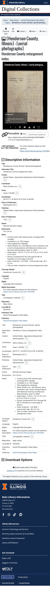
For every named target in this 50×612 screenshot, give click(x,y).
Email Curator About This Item (25, 467)
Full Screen (38, 127)
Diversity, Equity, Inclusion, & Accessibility (18, 534)
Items (8, 23)
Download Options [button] (17, 460)
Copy (23, 134)
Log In (46, 3)
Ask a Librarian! (7, 509)
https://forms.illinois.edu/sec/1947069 (34, 151)
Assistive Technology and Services (15, 529)
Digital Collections (20, 9)
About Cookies (7, 577)
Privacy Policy (23, 577)
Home (5, 20)
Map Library (14, 20)
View (43, 31)
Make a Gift (6, 558)
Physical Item (6, 31)
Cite (13, 30)
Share (32, 31)
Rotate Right (20, 127)
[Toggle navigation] (47, 9)
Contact (21, 31)
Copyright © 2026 (8, 583)
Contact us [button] (11, 471)
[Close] (25, 114)
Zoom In (10, 127)
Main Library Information (16, 497)
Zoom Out (15, 127)
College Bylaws (24, 583)
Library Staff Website (10, 542)
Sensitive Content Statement (12, 14)
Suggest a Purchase (9, 563)
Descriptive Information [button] (21, 160)
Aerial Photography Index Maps (32, 20)
